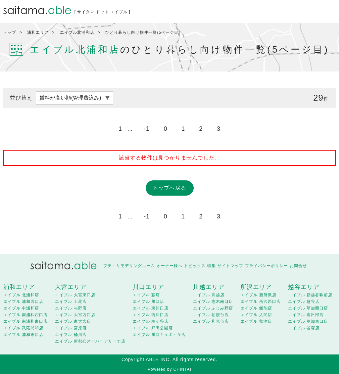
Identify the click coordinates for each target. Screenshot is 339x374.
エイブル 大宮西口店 (75, 314)
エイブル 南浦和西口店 (25, 314)
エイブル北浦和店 (77, 32)
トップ (9, 32)
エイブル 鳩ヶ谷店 (151, 321)
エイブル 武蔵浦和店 (23, 328)
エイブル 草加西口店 (308, 308)
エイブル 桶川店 (70, 334)
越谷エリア (303, 287)
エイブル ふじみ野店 (213, 308)
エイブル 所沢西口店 (260, 301)
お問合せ (298, 265)
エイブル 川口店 (148, 301)
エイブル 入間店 (256, 314)
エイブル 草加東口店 (308, 321)
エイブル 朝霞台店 (211, 314)
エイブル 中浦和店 (21, 308)
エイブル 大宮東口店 (75, 295)
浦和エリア (38, 32)
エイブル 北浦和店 (21, 295)
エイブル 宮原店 (70, 328)
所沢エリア (256, 287)
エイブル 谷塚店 (303, 328)
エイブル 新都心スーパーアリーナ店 (90, 341)
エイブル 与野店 (70, 308)
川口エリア (148, 287)
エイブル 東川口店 (151, 308)
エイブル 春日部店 (306, 314)
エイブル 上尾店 (70, 301)
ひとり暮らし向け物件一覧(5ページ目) (142, 32)
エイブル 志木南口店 (213, 301)
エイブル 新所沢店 (258, 295)
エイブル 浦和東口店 (23, 334)
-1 (147, 128)
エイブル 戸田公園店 (153, 328)
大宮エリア (70, 287)
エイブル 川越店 (208, 295)
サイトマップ (230, 265)
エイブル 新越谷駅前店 (310, 295)
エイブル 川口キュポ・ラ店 (159, 334)
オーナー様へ (169, 265)
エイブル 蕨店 (146, 295)
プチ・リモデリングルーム (129, 265)
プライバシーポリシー (266, 265)
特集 (211, 265)
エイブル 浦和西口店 (23, 301)
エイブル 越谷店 (303, 301)
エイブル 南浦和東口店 (25, 321)
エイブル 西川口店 (151, 314)
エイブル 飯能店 (256, 308)
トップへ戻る (169, 188)
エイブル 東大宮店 (73, 321)
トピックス (195, 265)
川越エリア (208, 287)
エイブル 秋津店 (256, 321)
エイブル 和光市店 (211, 321)
